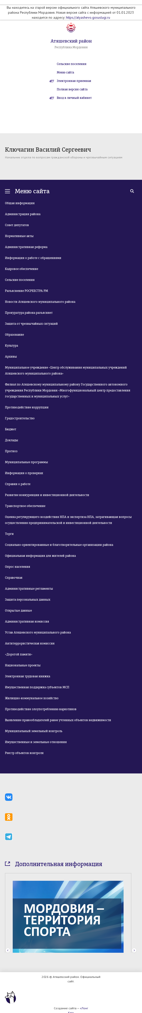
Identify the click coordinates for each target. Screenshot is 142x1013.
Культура (11, 345)
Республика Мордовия (71, 47)
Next (134, 950)
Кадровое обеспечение (21, 269)
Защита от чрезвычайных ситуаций (31, 323)
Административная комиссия (27, 621)
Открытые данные (18, 610)
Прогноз (11, 451)
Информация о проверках (24, 473)
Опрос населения (17, 567)
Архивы (11, 356)
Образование (14, 334)
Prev (8, 950)
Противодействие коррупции (27, 407)
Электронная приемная (74, 81)
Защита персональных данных (27, 599)
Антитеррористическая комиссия (30, 643)
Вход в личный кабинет (74, 98)
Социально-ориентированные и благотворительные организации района (59, 545)
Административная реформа (26, 247)
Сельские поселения (71, 64)
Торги (9, 534)
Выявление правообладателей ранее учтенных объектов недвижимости (58, 720)
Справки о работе (17, 484)
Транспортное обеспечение (25, 506)
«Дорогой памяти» (18, 654)
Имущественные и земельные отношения (36, 742)
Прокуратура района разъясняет (29, 313)
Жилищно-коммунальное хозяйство (32, 698)
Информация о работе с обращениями (33, 258)
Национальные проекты (23, 665)
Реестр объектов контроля (24, 753)
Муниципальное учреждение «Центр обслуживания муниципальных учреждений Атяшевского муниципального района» (66, 370)
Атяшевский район (71, 41)
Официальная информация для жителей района (40, 556)
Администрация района (22, 214)
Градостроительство (20, 418)
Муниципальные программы (26, 462)
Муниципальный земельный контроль (33, 731)
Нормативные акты (19, 236)
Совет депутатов (17, 225)
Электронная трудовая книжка (27, 676)
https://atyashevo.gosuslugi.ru (88, 17)
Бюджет (10, 429)
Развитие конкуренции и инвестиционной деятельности (47, 495)
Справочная (13, 577)
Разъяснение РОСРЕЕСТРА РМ (26, 291)
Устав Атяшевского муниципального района (38, 632)
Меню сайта (65, 72)
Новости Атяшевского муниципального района (40, 302)
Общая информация (20, 203)
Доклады (11, 440)
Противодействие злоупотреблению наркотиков (40, 709)
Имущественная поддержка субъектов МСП (37, 687)
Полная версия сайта (72, 89)
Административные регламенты (29, 588)
